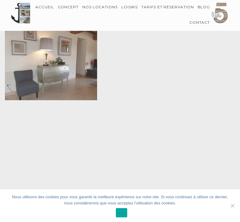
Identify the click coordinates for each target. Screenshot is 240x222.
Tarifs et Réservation (167, 7)
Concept (68, 7)
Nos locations (100, 7)
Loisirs (129, 7)
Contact (199, 22)
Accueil (44, 7)
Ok (121, 213)
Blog (204, 7)
